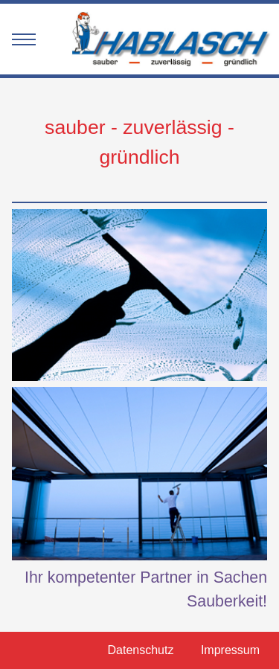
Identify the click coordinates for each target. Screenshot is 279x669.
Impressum (230, 650)
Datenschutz (140, 650)
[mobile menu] (24, 41)
